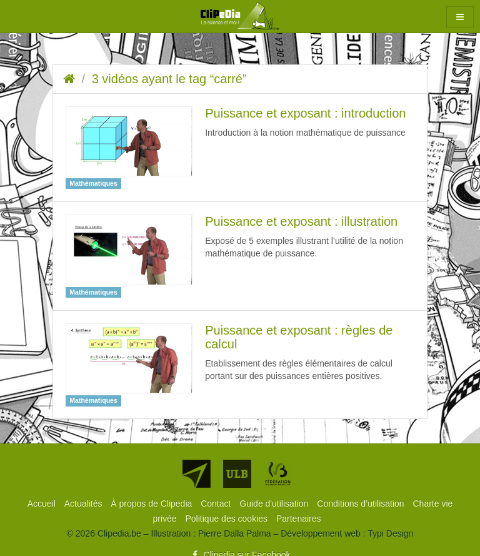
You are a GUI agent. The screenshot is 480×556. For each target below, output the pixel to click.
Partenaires (298, 518)
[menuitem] (43, 503)
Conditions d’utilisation (361, 503)
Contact (217, 503)
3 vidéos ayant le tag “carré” (169, 79)
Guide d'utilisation (275, 503)
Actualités (84, 503)
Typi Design (390, 533)
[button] (460, 17)
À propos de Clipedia (152, 503)
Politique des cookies (228, 518)
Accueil (43, 503)
